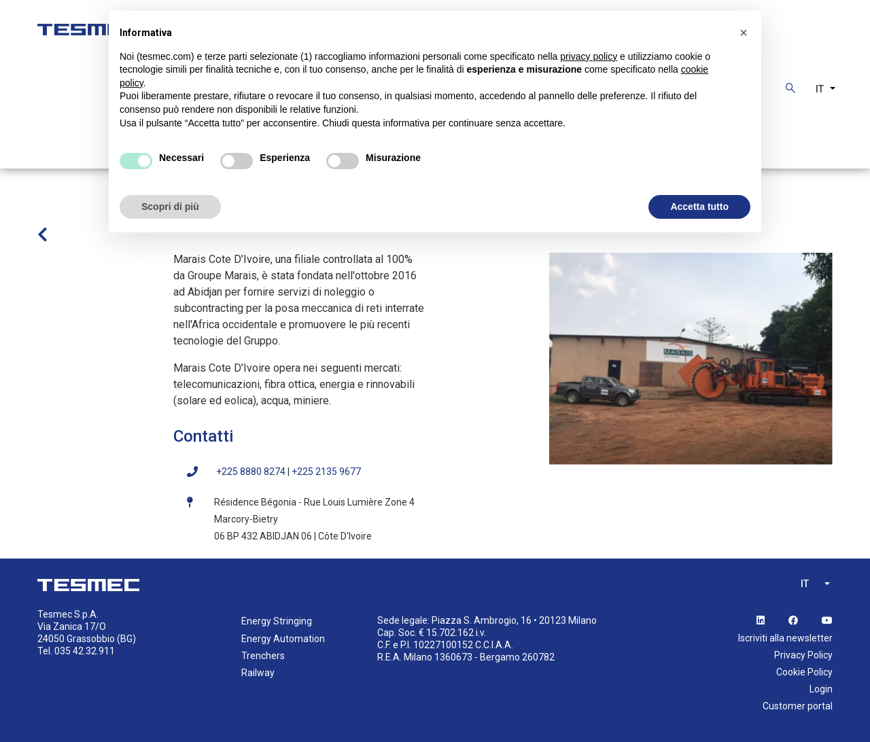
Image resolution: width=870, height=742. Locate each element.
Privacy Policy (803, 655)
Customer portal (798, 706)
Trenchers (263, 655)
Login (821, 689)
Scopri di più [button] (170, 206)
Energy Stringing (276, 621)
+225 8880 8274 (250, 471)
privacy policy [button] (588, 56)
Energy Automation (283, 638)
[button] (743, 32)
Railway (258, 672)
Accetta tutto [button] (699, 206)
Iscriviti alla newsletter (785, 638)
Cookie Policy (804, 672)
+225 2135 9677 (326, 471)
